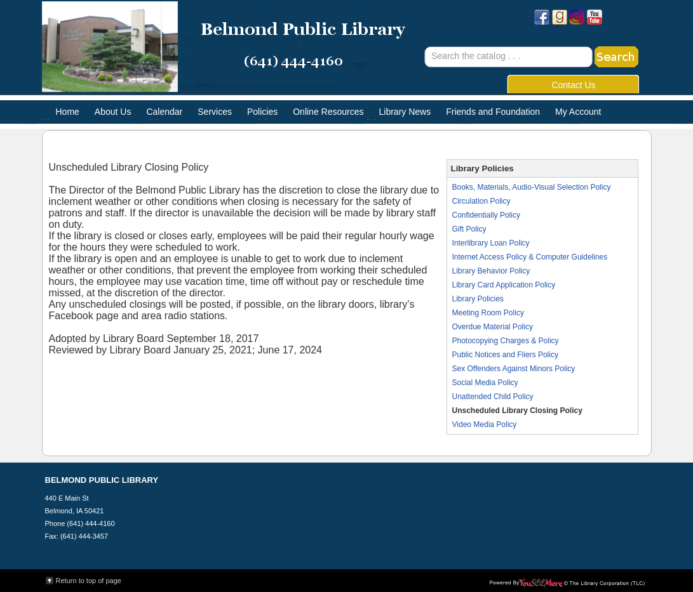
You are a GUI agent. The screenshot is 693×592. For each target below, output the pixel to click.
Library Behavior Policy (491, 270)
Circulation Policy (481, 201)
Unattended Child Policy (493, 396)
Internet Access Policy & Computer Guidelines (530, 257)
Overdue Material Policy (492, 326)
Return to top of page (88, 580)
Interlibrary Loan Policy (491, 243)
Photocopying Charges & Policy (505, 340)
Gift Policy (469, 229)
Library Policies (478, 298)
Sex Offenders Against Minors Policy (513, 368)
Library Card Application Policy (504, 284)
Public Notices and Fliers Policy (505, 354)
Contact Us (573, 85)
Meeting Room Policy (488, 312)
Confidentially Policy (486, 215)
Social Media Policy (485, 382)
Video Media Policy (484, 424)
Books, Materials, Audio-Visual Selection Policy (531, 187)
